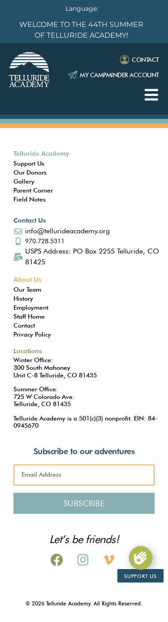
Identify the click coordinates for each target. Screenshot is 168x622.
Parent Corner (33, 190)
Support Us (28, 163)
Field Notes (29, 199)
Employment (30, 307)
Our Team (27, 289)
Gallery (23, 181)
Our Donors (30, 172)
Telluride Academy (41, 153)
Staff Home (29, 316)
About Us (27, 279)
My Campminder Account (119, 75)
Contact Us (29, 220)
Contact (145, 59)
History (23, 298)
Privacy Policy (32, 334)
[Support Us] (140, 557)
